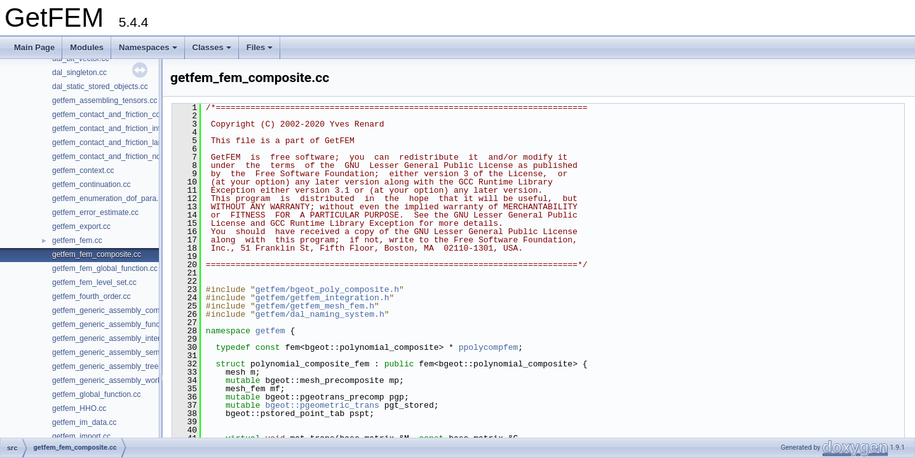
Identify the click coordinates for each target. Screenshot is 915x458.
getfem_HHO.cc (79, 408)
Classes (212, 47)
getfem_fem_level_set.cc (94, 282)
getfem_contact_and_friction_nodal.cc (116, 156)
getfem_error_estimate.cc (95, 212)
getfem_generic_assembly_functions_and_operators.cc (145, 324)
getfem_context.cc (83, 170)
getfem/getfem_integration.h (322, 297)
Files (260, 47)
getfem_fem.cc (77, 240)
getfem (270, 331)
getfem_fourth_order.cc (91, 296)
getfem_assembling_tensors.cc (104, 100)
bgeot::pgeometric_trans (322, 405)
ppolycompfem (488, 347)
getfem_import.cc (81, 436)
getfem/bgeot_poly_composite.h (327, 289)
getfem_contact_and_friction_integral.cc (119, 128)
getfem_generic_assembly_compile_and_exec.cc (135, 310)
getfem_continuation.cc (91, 184)
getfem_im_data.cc (84, 422)
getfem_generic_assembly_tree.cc (110, 366)
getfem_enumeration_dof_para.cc (109, 198)
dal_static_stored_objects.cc (100, 86)
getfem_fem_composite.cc (96, 254)
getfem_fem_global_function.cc (105, 268)
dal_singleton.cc (79, 72)
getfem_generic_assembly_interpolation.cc (124, 338)
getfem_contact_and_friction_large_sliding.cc (128, 142)
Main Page (34, 47)
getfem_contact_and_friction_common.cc (121, 114)
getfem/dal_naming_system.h (319, 314)
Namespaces (148, 47)
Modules (87, 47)
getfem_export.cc (81, 226)
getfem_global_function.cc (96, 394)
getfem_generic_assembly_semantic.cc (119, 352)
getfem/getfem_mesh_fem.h (314, 306)
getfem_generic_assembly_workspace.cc (121, 380)
